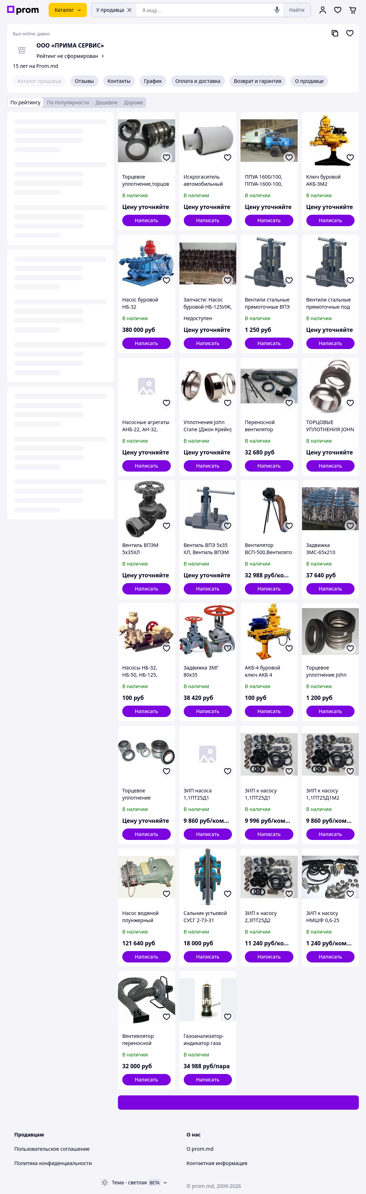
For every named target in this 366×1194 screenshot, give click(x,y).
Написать (146, 220)
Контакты (119, 81)
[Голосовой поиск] (277, 10)
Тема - (129, 1182)
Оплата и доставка (197, 81)
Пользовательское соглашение (52, 1148)
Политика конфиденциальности (53, 1163)
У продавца (114, 9)
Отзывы (84, 81)
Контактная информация (217, 1163)
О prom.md (200, 1148)
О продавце (309, 81)
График (153, 81)
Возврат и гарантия (258, 81)
